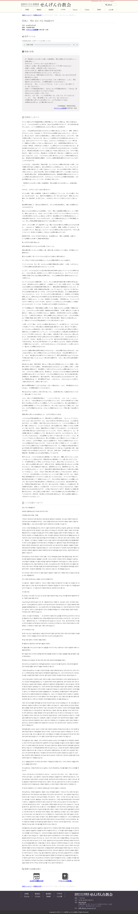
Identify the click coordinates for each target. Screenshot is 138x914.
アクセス (87, 9)
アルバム (75, 9)
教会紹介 (39, 9)
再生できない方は (51, 44)
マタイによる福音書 (32, 29)
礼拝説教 (63, 9)
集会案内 (51, 9)
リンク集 (111, 9)
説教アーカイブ (26, 15)
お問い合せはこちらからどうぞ (87, 908)
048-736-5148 (82, 902)
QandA (99, 9)
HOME (27, 9)
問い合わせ (108, 4)
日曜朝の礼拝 (37, 15)
